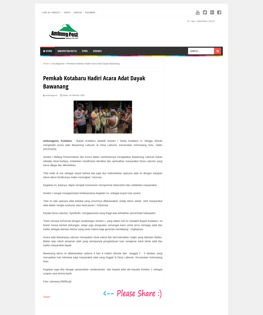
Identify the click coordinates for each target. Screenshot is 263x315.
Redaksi (97, 51)
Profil (67, 12)
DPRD (85, 51)
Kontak (78, 12)
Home (47, 51)
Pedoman (90, 12)
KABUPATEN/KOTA (67, 51)
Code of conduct (51, 12)
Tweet (46, 296)
